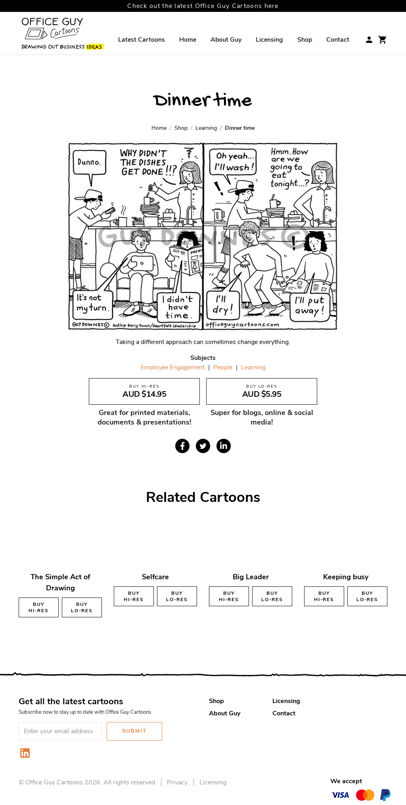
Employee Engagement (173, 367)
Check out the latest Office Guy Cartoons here (203, 6)
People (222, 367)
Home (187, 39)
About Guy (226, 39)
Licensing (269, 39)
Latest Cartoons (141, 39)
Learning (253, 367)
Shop (304, 39)
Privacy (177, 782)
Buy (39, 607)
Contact (337, 39)
